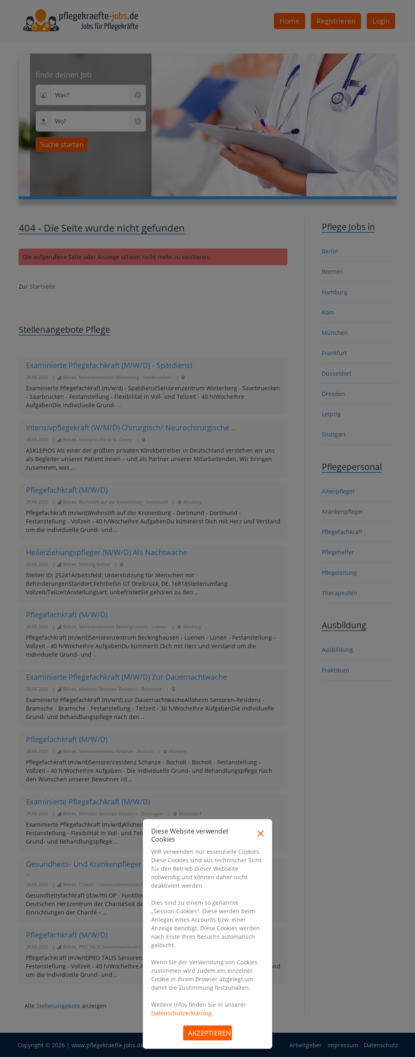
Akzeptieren (209, 1033)
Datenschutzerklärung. (182, 1013)
